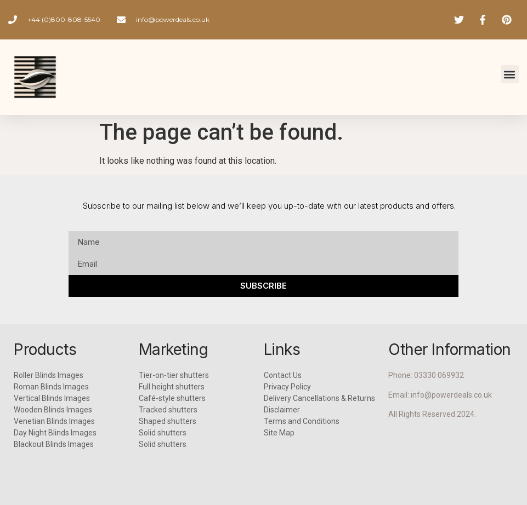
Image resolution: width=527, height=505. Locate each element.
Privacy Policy (287, 386)
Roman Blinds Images (51, 386)
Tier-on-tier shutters (174, 375)
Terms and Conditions (301, 421)
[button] (510, 74)
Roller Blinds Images (48, 375)
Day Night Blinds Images (55, 432)
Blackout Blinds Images (54, 444)
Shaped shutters (167, 421)
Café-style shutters (172, 398)
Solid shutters (162, 432)
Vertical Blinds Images (52, 398)
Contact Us (283, 375)
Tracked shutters (168, 409)
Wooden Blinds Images (53, 409)
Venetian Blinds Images (54, 421)
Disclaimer (282, 409)
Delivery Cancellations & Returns (319, 398)
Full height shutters (172, 386)
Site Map (279, 432)
